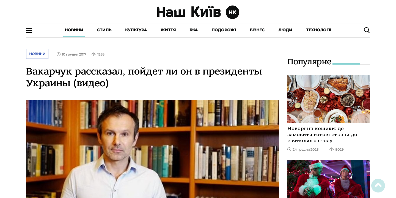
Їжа (193, 30)
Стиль (104, 30)
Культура (136, 30)
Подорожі (223, 30)
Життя (168, 30)
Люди (285, 30)
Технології (318, 30)
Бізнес (257, 30)
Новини (74, 30)
